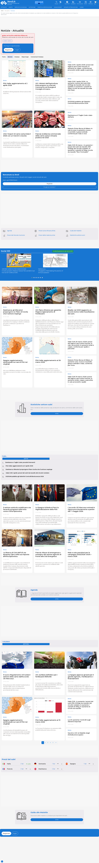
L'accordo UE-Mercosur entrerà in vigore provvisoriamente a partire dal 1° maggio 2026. (81, 509)
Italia (9, 764)
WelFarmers (42, 269)
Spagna (73, 764)
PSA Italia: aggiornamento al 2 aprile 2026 (15, 84)
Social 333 (5, 251)
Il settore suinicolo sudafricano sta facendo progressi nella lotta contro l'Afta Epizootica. (17, 509)
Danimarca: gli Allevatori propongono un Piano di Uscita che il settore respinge (15, 312)
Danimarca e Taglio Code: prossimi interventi (20, 462)
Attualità (4, 7)
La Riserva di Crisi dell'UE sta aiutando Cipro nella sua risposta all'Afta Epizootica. (16, 554)
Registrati (8, 50)
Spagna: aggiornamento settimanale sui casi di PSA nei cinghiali (15, 362)
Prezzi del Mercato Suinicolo (16, 235)
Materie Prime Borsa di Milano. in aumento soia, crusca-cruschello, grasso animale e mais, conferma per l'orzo (80, 362)
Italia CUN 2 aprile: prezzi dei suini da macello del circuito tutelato (27, 473)
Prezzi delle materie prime (47, 235)
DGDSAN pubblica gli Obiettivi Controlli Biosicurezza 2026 (79, 102)
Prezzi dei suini (8, 759)
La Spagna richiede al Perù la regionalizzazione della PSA (47, 508)
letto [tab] (26, 458)
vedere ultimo (7, 41)
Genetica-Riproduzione (44, 7)
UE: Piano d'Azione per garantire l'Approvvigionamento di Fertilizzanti (48, 312)
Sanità (11, 7)
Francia (9, 769)
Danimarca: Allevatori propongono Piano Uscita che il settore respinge (29, 469)
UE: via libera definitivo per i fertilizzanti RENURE (46, 676)
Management (58, 7)
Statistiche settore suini (77, 235)
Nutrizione (32, 7)
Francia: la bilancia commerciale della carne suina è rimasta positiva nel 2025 (48, 136)
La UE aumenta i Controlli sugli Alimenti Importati (79, 720)
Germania (42, 764)
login (17, 50)
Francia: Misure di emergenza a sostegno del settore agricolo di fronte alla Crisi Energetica (48, 554)
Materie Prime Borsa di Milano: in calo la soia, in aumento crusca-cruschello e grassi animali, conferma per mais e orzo (80, 131)
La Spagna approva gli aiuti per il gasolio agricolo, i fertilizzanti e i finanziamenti (81, 677)
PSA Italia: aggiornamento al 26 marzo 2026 (48, 361)
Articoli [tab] (26, 644)
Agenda (9, 230)
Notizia (5, 80)
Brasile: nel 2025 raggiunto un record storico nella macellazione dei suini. (81, 312)
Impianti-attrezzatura (71, 7)
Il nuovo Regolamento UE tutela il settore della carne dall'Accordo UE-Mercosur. (16, 677)
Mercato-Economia (21, 7)
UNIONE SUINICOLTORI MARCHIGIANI (14, 269)
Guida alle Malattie (75, 230)
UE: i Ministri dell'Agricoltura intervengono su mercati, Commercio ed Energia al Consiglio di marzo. (46, 86)
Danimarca (42, 769)
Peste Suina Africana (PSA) (47, 230)
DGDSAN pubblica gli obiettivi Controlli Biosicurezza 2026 (25, 476)
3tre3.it (11, 2)
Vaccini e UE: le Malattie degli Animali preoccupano (79, 734)
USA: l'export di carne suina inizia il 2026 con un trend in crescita (17, 135)
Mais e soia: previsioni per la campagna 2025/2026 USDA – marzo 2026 (80, 554)
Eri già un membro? (50, 187)
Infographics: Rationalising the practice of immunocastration (50, 271)
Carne (82, 7)
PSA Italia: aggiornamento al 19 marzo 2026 (47, 721)
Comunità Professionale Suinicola (13, 4)
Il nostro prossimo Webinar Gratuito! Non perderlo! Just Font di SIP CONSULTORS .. (18, 271)
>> (56, 742)
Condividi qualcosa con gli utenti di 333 (63, 251)
